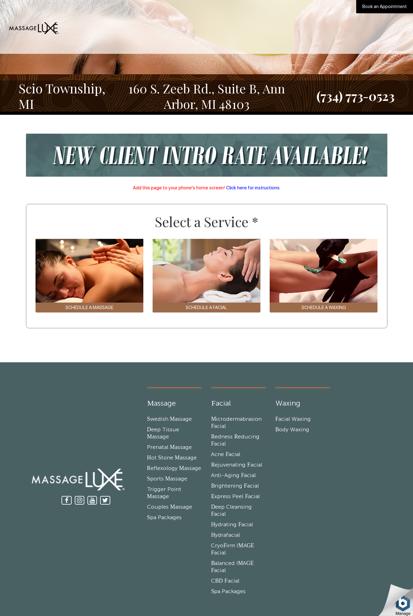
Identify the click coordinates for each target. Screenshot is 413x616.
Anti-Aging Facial (233, 475)
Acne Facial (225, 454)
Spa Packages (164, 517)
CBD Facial (225, 581)
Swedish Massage (169, 419)
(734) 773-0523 (355, 95)
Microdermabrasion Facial (236, 422)
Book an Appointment (384, 6)
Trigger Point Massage (164, 493)
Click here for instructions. (253, 188)
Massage (161, 403)
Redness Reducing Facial (235, 440)
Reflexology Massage (174, 468)
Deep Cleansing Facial (231, 510)
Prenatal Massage (169, 447)
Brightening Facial (235, 486)
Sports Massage (167, 479)
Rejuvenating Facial (236, 465)
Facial (220, 403)
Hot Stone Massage (172, 458)
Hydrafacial (225, 535)
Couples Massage (169, 507)
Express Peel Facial (235, 496)
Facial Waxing (293, 419)
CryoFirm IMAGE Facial (232, 549)
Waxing (288, 403)
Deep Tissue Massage (163, 433)
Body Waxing (292, 430)
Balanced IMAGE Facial (232, 567)
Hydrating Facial (232, 525)
